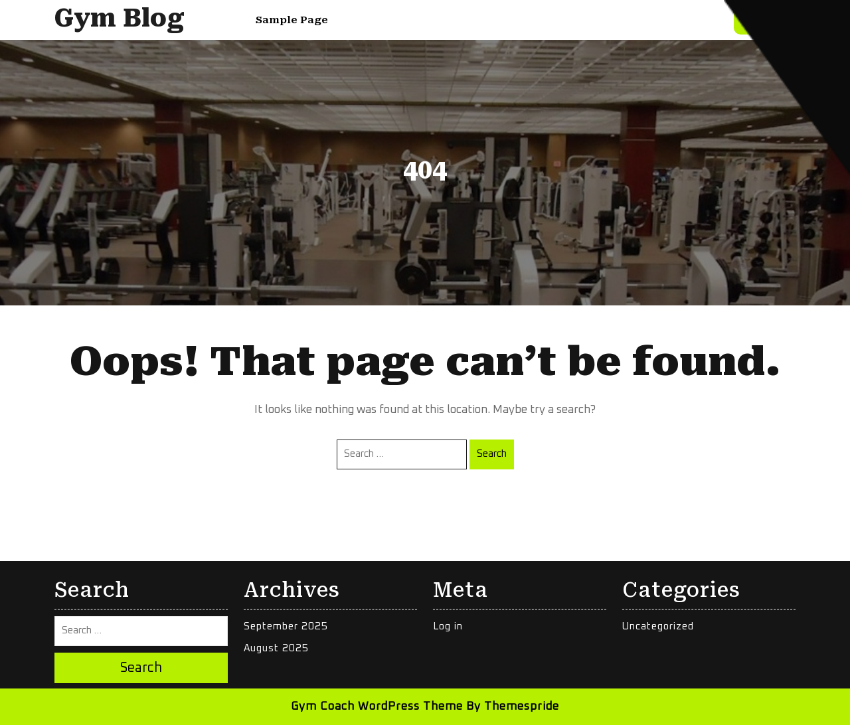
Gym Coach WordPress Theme (377, 706)
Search (492, 454)
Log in (448, 626)
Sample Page (292, 20)
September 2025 (286, 626)
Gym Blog (119, 18)
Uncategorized (658, 626)
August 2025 (276, 648)
